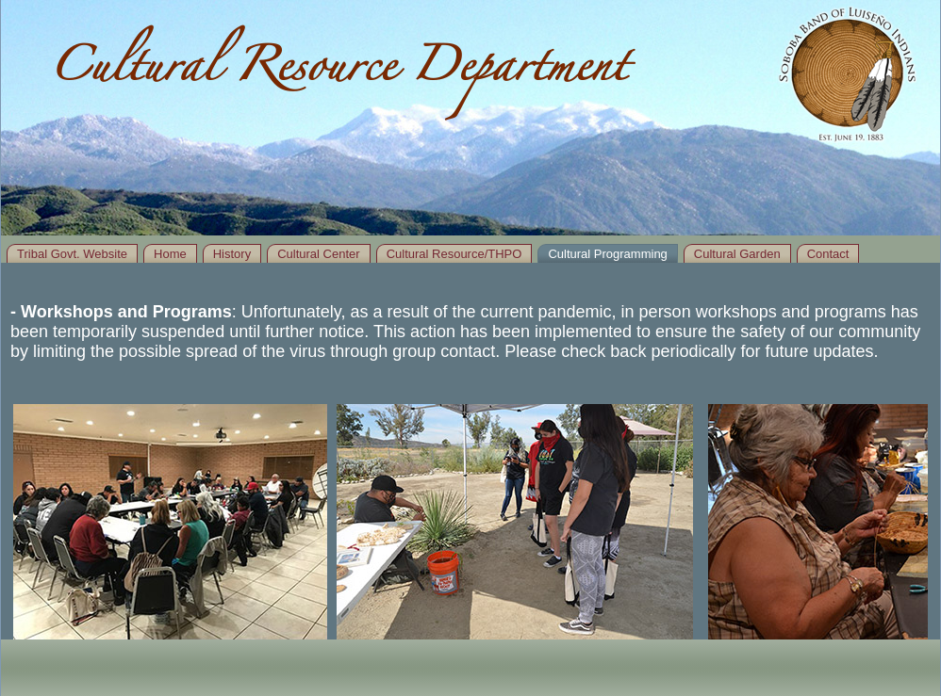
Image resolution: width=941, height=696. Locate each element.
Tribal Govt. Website (72, 254)
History (232, 254)
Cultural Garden (737, 254)
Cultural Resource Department (337, 73)
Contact (828, 254)
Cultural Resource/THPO (454, 254)
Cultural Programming (607, 254)
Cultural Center (318, 254)
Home (170, 254)
